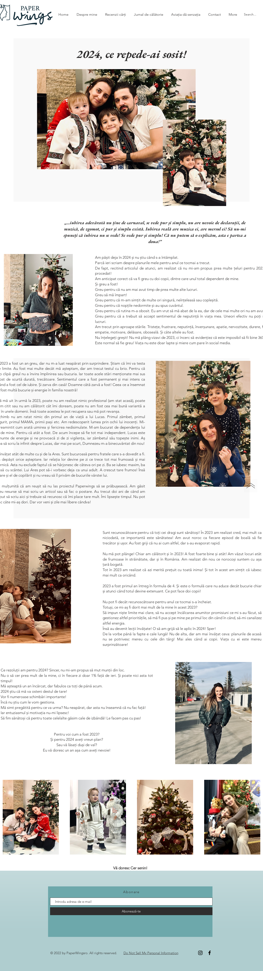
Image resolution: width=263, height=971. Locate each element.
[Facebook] (209, 953)
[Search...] (250, 15)
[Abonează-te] (131, 911)
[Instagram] (200, 953)
